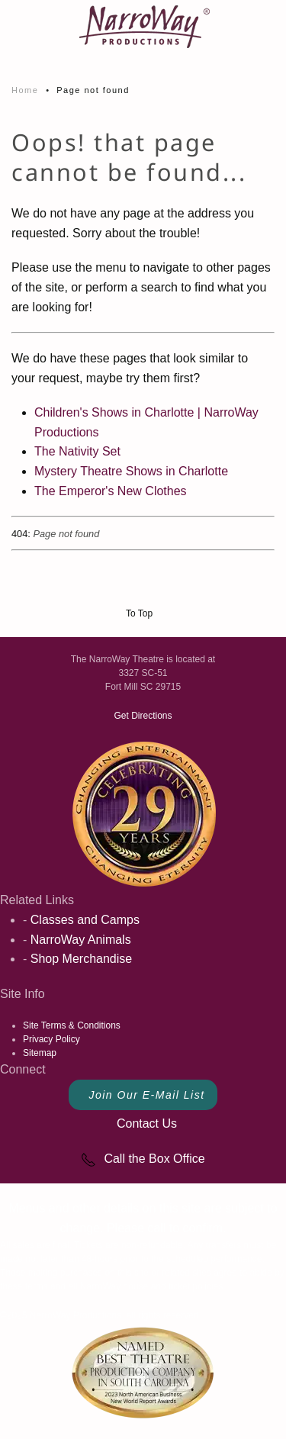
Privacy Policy (51, 1039)
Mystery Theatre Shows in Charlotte (131, 471)
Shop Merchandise (81, 958)
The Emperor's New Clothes (110, 490)
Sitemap (39, 1053)
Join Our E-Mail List (146, 1095)
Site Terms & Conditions (72, 1025)
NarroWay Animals (81, 939)
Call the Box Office (142, 1158)
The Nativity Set (77, 451)
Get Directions (143, 715)
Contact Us (147, 1123)
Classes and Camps (85, 919)
